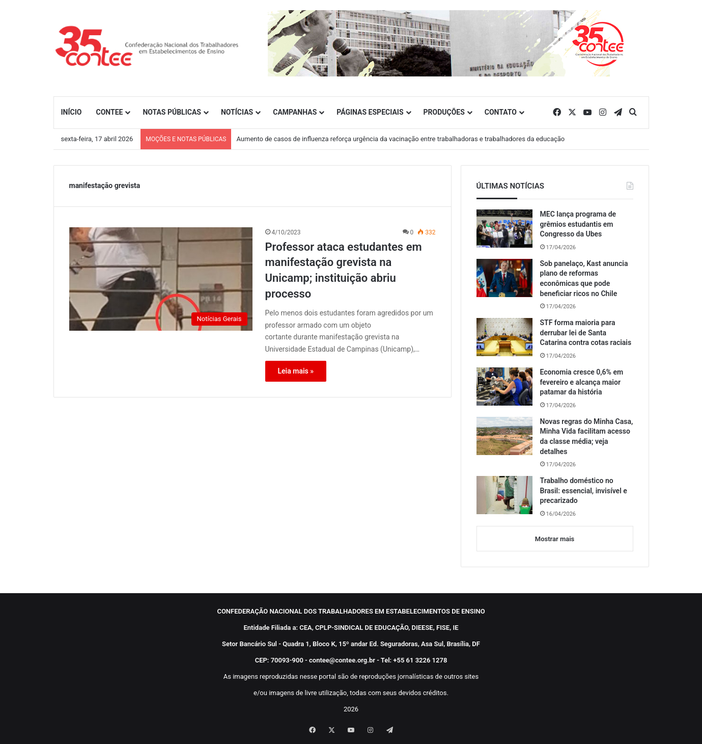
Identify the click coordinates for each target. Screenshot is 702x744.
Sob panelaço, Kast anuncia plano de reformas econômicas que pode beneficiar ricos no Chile (584, 278)
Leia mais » (296, 371)
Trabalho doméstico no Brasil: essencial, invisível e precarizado (583, 490)
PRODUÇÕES (444, 112)
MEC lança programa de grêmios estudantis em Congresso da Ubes (578, 224)
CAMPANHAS (295, 112)
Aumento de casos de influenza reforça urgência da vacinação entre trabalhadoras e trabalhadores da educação (400, 139)
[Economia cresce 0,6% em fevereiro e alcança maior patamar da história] (504, 386)
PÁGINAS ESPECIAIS (369, 112)
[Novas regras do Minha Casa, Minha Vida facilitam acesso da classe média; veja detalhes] (504, 436)
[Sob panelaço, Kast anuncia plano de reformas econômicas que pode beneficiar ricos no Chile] (504, 278)
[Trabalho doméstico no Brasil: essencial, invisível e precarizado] (504, 495)
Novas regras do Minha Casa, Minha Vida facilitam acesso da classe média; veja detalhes (586, 436)
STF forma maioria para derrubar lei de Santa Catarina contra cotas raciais (586, 332)
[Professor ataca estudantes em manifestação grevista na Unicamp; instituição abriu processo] (160, 279)
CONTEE (109, 112)
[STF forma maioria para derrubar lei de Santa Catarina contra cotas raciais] (504, 337)
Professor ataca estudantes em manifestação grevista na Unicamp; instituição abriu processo (343, 270)
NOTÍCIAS (237, 112)
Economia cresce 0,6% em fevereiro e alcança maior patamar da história (582, 382)
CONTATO (501, 112)
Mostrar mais (554, 539)
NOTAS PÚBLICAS (172, 112)
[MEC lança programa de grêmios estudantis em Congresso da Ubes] (504, 228)
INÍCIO (71, 112)
